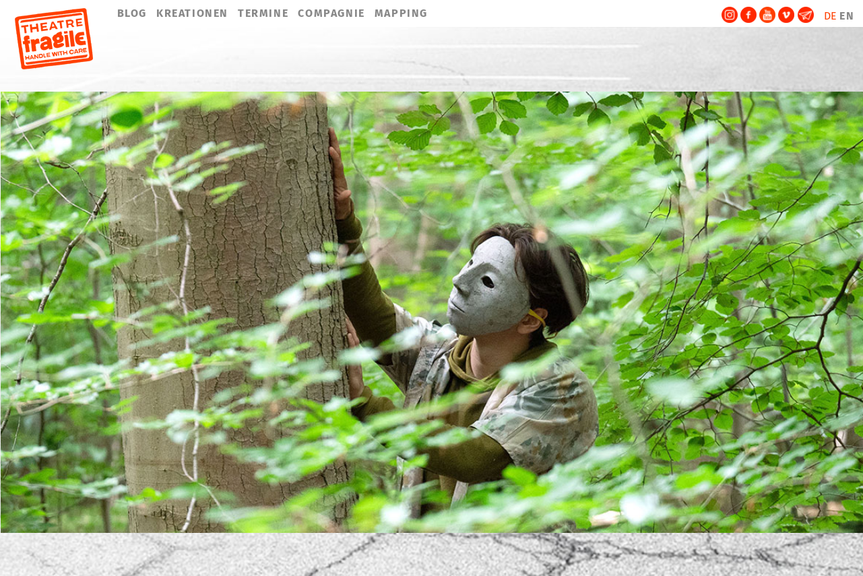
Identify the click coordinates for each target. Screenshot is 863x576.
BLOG (132, 13)
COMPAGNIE (331, 13)
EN (846, 15)
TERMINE (263, 13)
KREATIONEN (192, 13)
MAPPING (401, 13)
